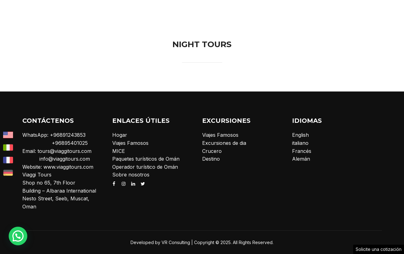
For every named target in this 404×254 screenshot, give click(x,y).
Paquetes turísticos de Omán (146, 159)
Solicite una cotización (379, 249)
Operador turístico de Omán (145, 167)
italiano (300, 143)
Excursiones (247, 12)
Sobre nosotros (317, 12)
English (300, 135)
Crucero (356, 12)
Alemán (301, 159)
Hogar (212, 12)
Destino (211, 159)
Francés (301, 151)
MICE (282, 12)
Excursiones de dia (224, 143)
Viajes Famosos (130, 143)
